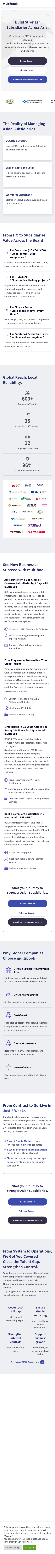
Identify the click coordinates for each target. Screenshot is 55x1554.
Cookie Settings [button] (12, 1547)
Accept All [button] (29, 1547)
